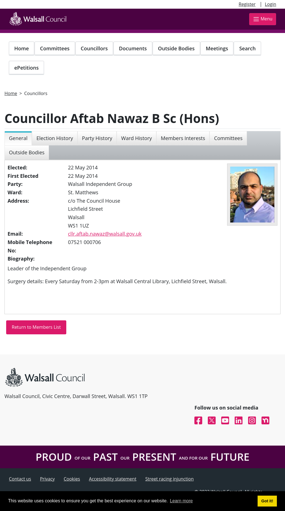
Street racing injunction (169, 479)
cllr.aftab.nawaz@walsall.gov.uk (105, 233)
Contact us (20, 479)
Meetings (217, 48)
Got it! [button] (267, 501)
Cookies (72, 479)
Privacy (47, 479)
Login (270, 4)
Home (21, 48)
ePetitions (26, 67)
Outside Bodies (176, 48)
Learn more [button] (181, 500)
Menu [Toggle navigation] (262, 19)
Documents (133, 48)
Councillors (94, 48)
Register (247, 4)
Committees (55, 48)
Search (247, 48)
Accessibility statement (112, 479)
